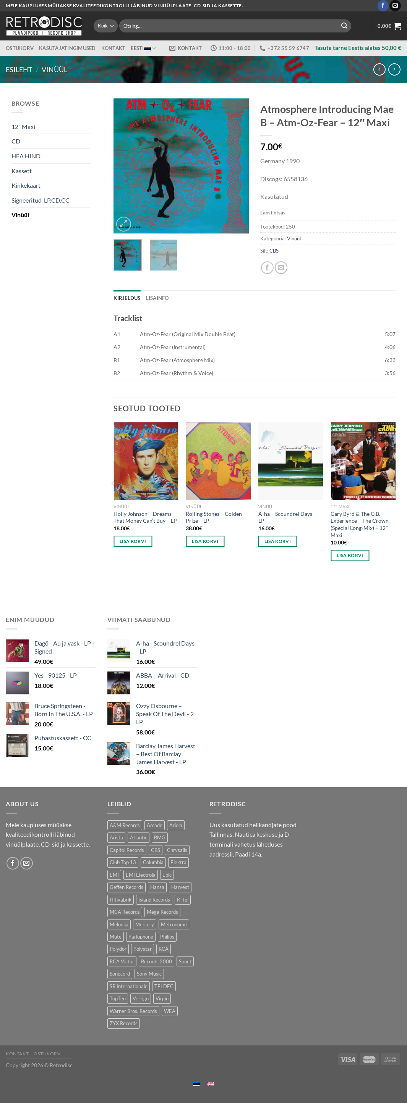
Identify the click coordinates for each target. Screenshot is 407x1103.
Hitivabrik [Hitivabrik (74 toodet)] (120, 900)
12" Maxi (23, 126)
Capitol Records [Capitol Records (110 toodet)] (127, 850)
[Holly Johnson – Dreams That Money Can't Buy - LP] (146, 461)
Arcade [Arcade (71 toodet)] (154, 825)
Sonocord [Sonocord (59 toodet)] (120, 974)
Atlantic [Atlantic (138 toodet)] (138, 837)
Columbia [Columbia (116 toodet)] (153, 862)
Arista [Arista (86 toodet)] (116, 837)
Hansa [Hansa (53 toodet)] (157, 887)
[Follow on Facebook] (383, 5)
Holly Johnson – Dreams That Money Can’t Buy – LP (145, 517)
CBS (274, 251)
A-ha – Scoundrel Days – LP (287, 517)
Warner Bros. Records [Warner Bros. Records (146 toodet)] (133, 1011)
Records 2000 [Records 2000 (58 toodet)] (156, 961)
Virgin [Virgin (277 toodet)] (162, 998)
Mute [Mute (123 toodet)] (116, 937)
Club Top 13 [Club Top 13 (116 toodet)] (123, 862)
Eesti (143, 48)
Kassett (21, 170)
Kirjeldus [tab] (127, 298)
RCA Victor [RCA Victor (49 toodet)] (122, 961)
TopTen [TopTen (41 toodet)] (118, 998)
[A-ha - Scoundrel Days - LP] (290, 461)
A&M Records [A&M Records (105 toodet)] (125, 825)
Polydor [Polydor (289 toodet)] (118, 949)
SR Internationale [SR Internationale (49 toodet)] (129, 986)
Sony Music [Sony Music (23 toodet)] (149, 974)
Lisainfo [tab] (157, 298)
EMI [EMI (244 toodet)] (114, 875)
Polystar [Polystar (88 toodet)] (142, 949)
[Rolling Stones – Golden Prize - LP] (218, 461)
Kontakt (113, 48)
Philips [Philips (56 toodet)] (167, 937)
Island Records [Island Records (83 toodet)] (154, 900)
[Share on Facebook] (267, 267)
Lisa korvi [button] (133, 541)
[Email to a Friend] (281, 267)
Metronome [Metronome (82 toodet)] (174, 924)
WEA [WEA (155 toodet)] (169, 1011)
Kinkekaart (26, 185)
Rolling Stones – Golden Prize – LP (214, 517)
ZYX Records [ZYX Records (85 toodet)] (124, 1023)
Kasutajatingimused (67, 48)
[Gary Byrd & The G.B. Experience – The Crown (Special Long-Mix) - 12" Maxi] (363, 461)
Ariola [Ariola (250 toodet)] (175, 825)
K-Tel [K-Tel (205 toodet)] (182, 900)
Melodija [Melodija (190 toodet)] (119, 924)
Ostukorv (20, 48)
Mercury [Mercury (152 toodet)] (144, 924)
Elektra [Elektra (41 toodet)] (178, 862)
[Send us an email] (395, 5)
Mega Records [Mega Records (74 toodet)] (162, 912)
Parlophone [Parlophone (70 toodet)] (140, 937)
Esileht (19, 69)
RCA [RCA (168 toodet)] (164, 949)
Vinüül (54, 69)
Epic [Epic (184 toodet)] (167, 875)
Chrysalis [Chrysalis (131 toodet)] (177, 850)
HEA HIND (26, 155)
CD (15, 141)
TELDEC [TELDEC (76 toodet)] (164, 986)
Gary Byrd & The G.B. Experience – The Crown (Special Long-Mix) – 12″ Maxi (360, 524)
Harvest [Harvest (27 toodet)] (180, 887)
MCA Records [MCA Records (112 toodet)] (125, 912)
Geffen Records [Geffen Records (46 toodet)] (126, 887)
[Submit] (344, 25)
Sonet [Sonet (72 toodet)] (185, 961)
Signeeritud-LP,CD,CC (40, 200)
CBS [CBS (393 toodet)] (155, 850)
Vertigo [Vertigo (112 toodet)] (141, 998)
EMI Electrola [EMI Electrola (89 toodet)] (141, 875)
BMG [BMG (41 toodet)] (159, 837)
